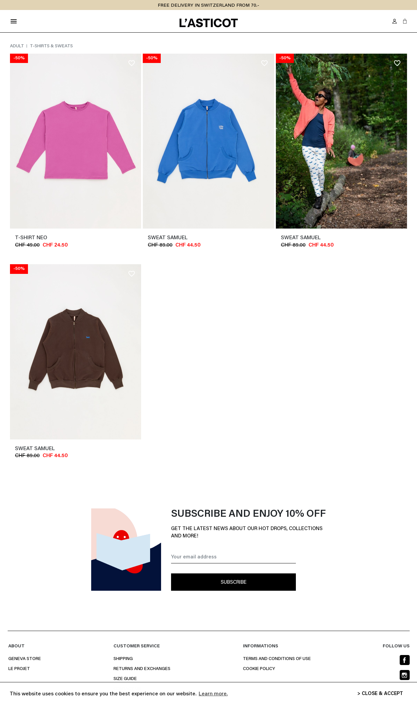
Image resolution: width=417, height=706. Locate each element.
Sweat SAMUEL (167, 238)
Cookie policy (259, 669)
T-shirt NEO (31, 238)
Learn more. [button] (213, 694)
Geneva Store (24, 659)
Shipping (123, 659)
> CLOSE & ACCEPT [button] (380, 693)
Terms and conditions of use (277, 659)
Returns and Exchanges (141, 669)
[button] (405, 21)
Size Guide (125, 679)
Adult (17, 46)
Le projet (19, 669)
